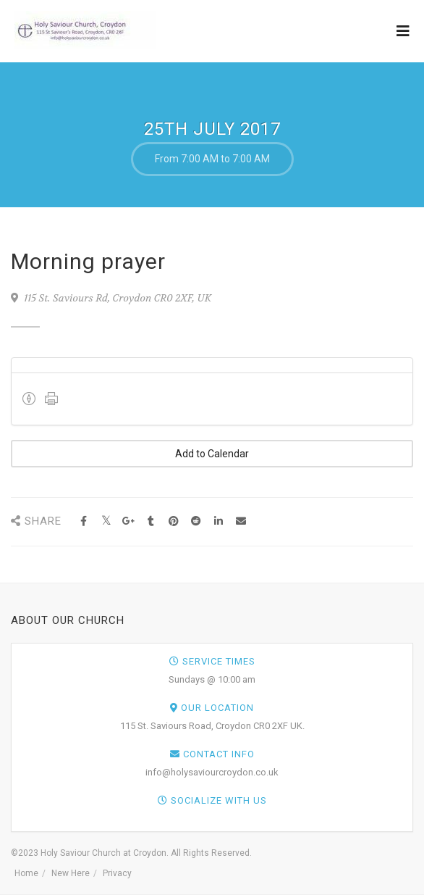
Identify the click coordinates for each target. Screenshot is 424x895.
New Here (70, 873)
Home (26, 873)
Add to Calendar (212, 453)
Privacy (117, 873)
